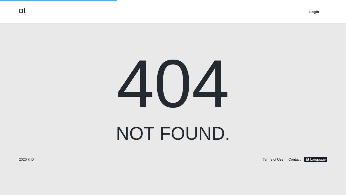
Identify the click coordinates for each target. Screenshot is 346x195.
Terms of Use (273, 159)
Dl (22, 11)
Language (316, 159)
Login (314, 12)
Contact (294, 159)
